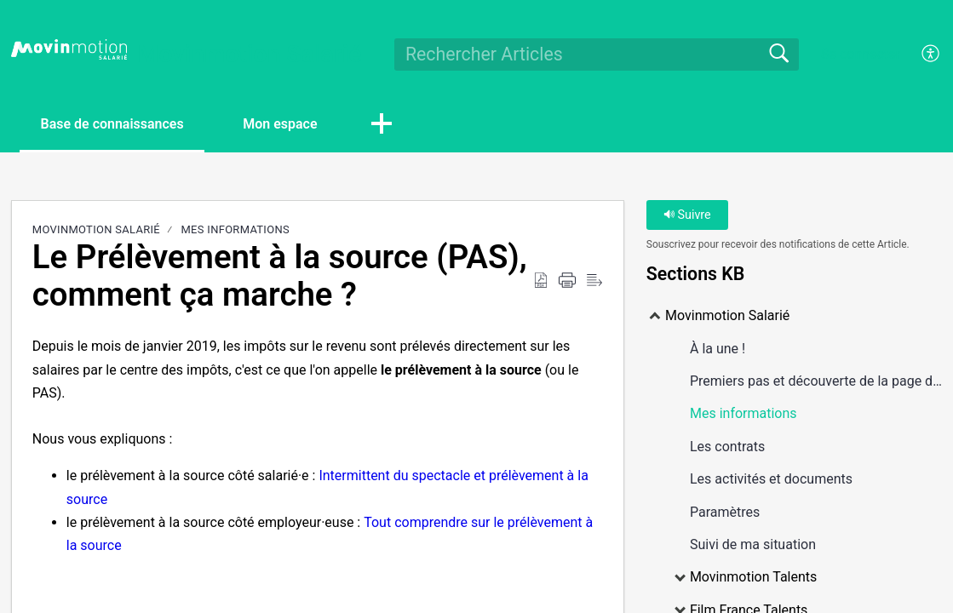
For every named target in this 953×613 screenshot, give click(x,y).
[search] (596, 54)
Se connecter (860, 54)
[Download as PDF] (540, 281)
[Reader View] (594, 281)
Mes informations (235, 229)
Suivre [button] (687, 215)
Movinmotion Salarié (96, 229)
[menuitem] (921, 54)
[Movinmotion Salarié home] (69, 49)
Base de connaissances (112, 124)
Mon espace (281, 124)
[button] (383, 125)
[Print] (567, 281)
